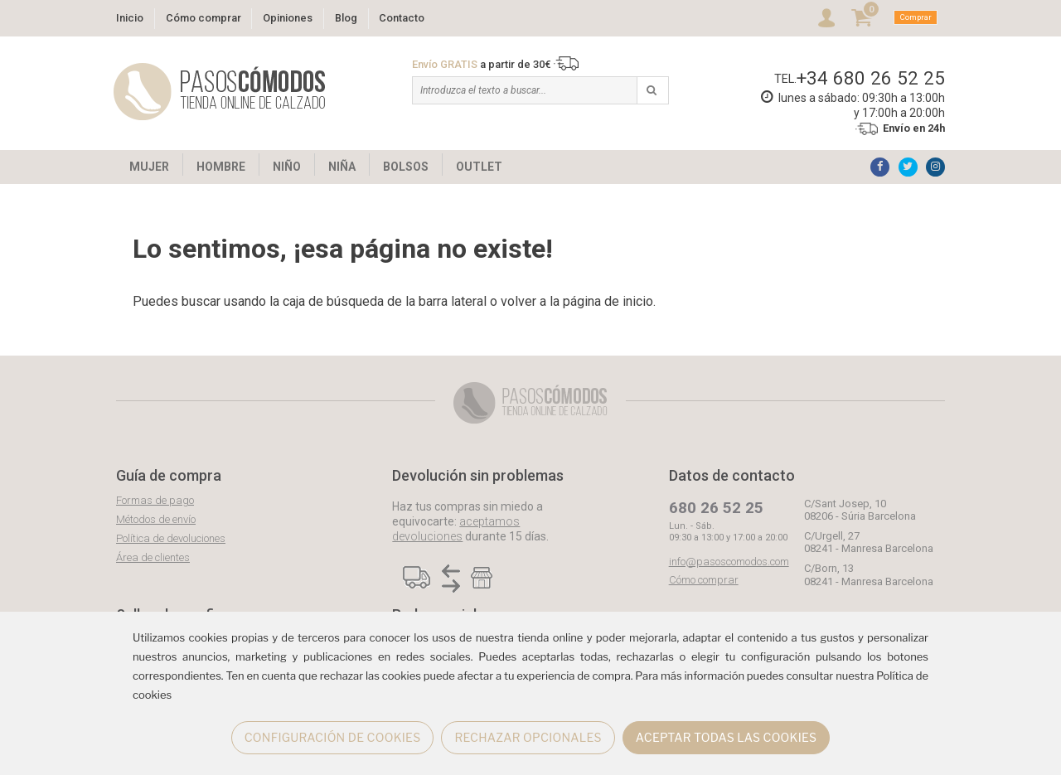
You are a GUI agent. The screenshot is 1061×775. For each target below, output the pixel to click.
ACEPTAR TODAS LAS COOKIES (726, 737)
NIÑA (342, 166)
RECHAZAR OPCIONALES (527, 737)
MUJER (149, 166)
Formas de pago (155, 500)
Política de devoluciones (170, 538)
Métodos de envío (156, 519)
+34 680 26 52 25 (871, 78)
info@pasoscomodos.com (729, 561)
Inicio (129, 18)
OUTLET (479, 166)
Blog (346, 18)
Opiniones (287, 18)
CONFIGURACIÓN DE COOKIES (333, 737)
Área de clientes (153, 557)
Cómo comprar (203, 18)
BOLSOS (406, 166)
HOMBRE (220, 166)
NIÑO (287, 166)
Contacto (401, 18)
